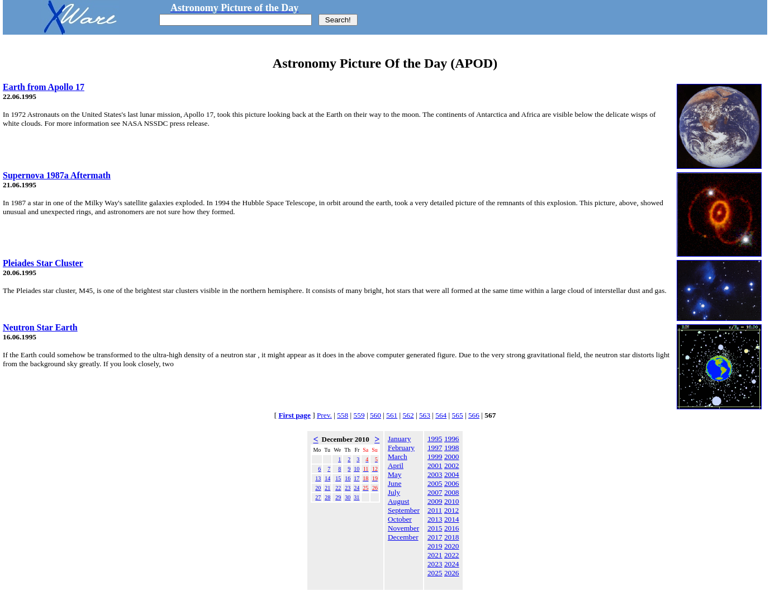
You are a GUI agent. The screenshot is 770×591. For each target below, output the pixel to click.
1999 (435, 456)
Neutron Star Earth (40, 327)
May (394, 474)
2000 (451, 456)
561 (391, 415)
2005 (435, 483)
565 (457, 415)
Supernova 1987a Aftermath (57, 175)
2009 (435, 501)
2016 (451, 528)
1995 (435, 438)
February (401, 447)
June (394, 483)
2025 (435, 573)
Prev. (324, 415)
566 (473, 415)
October (400, 519)
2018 (451, 537)
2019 (435, 546)
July (394, 492)
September (404, 510)
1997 (435, 447)
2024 (451, 564)
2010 (451, 501)
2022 (451, 555)
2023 (435, 564)
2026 (451, 573)
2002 (451, 465)
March (397, 456)
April (395, 465)
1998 (451, 447)
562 (408, 415)
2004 (451, 474)
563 (424, 415)
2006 (451, 483)
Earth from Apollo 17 (43, 87)
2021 (435, 555)
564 (440, 415)
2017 (435, 537)
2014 (451, 519)
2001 (435, 465)
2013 (435, 519)
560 (375, 415)
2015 (435, 528)
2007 (435, 492)
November (403, 528)
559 (359, 415)
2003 (435, 474)
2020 (451, 546)
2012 (451, 510)
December (403, 537)
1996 (451, 438)
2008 (451, 492)
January (399, 438)
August (399, 501)
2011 (434, 510)
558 (342, 415)
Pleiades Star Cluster (43, 263)
